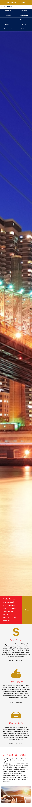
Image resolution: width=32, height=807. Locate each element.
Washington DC (8, 29)
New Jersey (8, 15)
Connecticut (24, 10)
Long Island (8, 20)
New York (8, 10)
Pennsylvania (24, 15)
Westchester (23, 20)
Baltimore (24, 29)
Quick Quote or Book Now (16, 2)
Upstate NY (8, 24)
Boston (24, 24)
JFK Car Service (7, 6)
